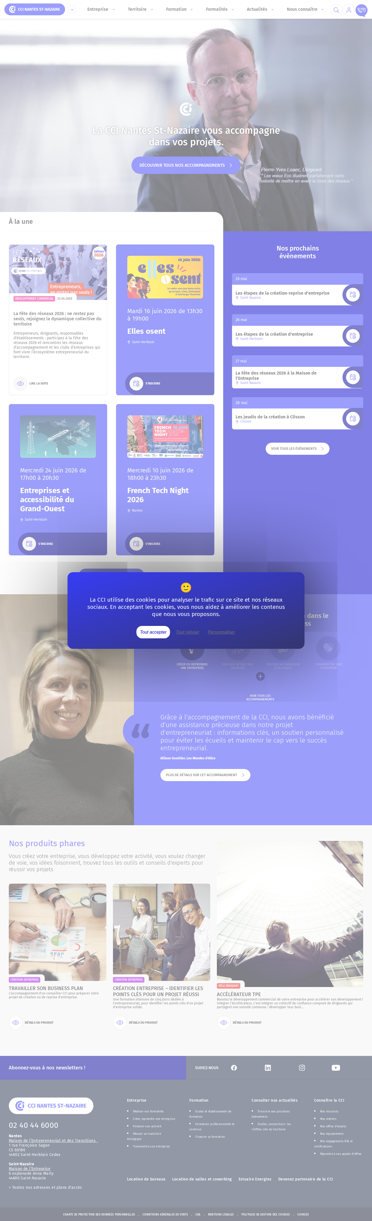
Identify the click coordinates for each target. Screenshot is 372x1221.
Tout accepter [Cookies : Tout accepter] (153, 632)
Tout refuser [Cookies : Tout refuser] (187, 632)
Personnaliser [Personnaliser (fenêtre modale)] (221, 632)
